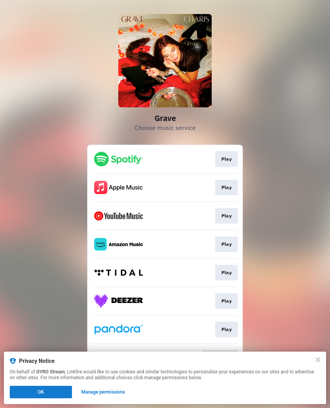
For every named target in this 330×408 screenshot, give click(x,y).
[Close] (318, 360)
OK (41, 392)
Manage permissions (103, 392)
